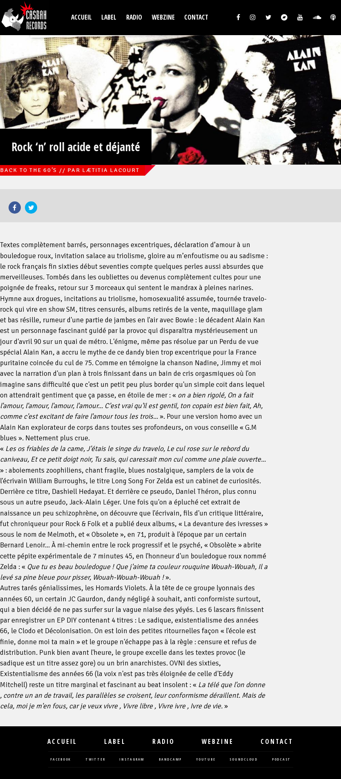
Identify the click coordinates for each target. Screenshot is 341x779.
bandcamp (170, 759)
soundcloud (244, 759)
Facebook (15, 207)
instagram (132, 759)
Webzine (163, 17)
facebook (60, 759)
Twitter (31, 207)
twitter (95, 759)
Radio (134, 17)
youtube (205, 759)
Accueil (81, 17)
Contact (196, 17)
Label (108, 17)
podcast (281, 759)
